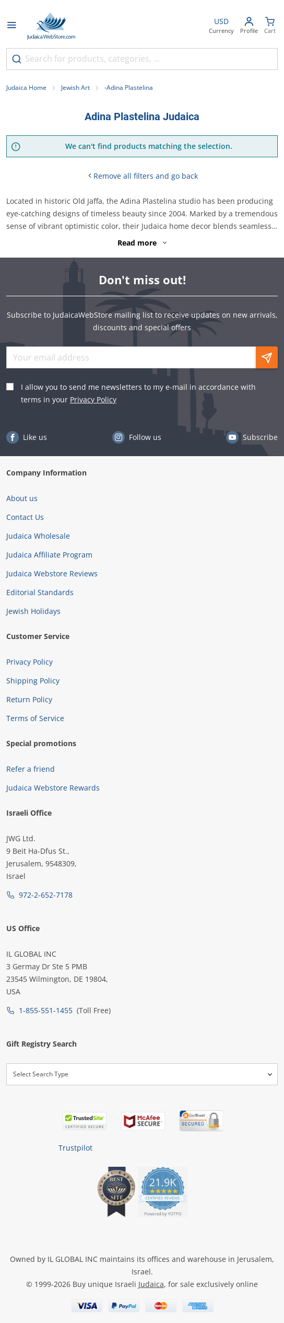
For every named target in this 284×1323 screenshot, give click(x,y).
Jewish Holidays (33, 611)
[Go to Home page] (51, 26)
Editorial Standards (40, 592)
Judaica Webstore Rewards (53, 788)
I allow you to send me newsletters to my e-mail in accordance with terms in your (138, 393)
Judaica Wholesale (38, 536)
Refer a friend (30, 769)
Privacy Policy (93, 399)
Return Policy (29, 699)
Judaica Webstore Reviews (52, 573)
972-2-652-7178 (46, 895)
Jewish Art (75, 87)
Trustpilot (75, 1148)
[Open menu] (11, 26)
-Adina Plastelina (128, 87)
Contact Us (25, 517)
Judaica (151, 1284)
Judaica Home (26, 87)
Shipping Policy (33, 681)
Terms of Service (35, 718)
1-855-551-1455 (46, 1010)
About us (22, 498)
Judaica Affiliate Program (49, 555)
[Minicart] (270, 26)
